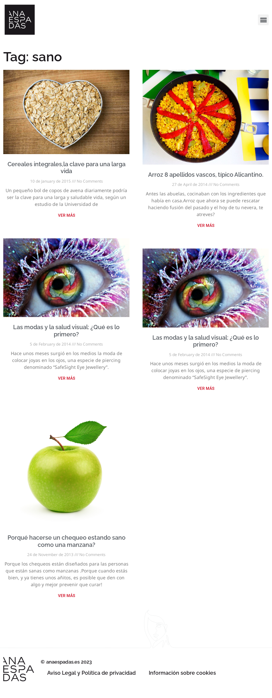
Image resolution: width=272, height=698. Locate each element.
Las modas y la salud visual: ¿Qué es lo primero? (66, 331)
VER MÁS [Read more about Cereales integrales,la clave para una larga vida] (66, 215)
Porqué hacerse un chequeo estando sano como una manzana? (67, 541)
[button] (263, 19)
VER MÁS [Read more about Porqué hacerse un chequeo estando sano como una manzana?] (66, 595)
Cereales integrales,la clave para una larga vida (67, 168)
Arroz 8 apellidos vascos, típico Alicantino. (205, 174)
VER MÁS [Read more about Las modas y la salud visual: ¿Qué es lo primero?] (66, 378)
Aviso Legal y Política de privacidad (91, 673)
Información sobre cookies (182, 673)
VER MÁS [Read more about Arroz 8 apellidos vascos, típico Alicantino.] (205, 225)
